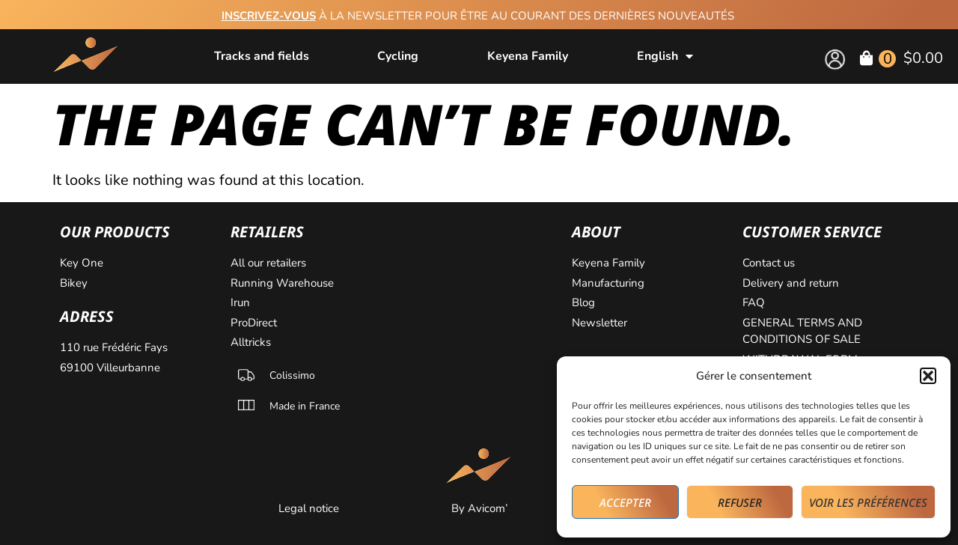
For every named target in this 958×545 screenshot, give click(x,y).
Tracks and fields (261, 56)
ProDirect (254, 322)
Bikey (74, 282)
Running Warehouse (282, 282)
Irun (240, 302)
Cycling (397, 56)
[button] (928, 375)
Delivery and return (790, 282)
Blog (583, 302)
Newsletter (599, 322)
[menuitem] (664, 56)
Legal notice (308, 508)
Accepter (625, 502)
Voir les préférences (868, 502)
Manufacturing (608, 282)
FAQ (753, 302)
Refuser (740, 502)
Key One (81, 262)
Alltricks (251, 342)
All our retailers (268, 262)
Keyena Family (527, 56)
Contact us (768, 262)
